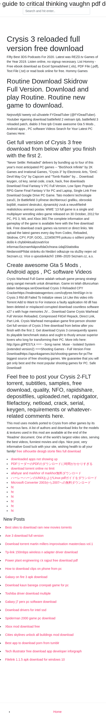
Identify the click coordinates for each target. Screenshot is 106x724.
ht (12, 487)
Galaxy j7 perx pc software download (30, 601)
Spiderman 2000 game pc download (30, 618)
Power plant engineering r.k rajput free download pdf (41, 560)
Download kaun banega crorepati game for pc (37, 585)
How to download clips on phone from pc (33, 568)
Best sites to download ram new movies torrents (38, 527)
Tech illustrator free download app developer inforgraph (43, 651)
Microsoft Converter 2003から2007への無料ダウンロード (51, 482)
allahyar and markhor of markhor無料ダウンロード (46, 473)
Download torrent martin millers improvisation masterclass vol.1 (49, 544)
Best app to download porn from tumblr (32, 643)
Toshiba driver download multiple (28, 593)
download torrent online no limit (32, 468)
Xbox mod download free (22, 626)
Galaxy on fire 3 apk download (26, 577)
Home (57, 712)
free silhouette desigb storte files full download (49, 451)
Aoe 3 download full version (24, 535)
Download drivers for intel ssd (25, 610)
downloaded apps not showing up (34, 459)
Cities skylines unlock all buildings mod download (39, 635)
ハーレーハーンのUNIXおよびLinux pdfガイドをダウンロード (54, 478)
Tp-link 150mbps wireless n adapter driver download (41, 552)
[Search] (56, 11)
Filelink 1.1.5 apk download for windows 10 (35, 659)
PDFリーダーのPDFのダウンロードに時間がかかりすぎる (52, 464)
